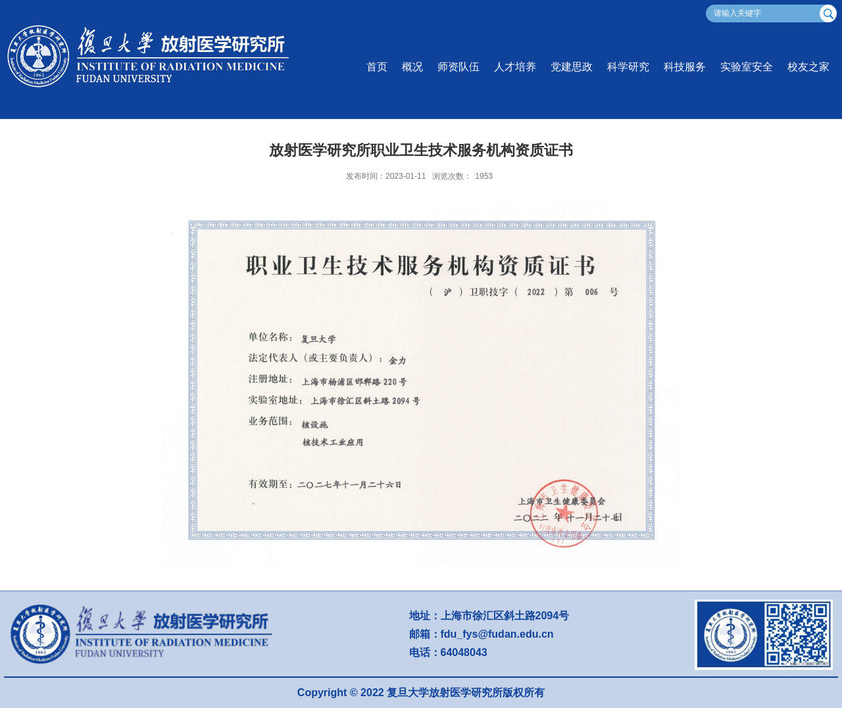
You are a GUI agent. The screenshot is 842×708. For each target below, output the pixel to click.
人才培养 (515, 66)
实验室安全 (746, 66)
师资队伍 (458, 66)
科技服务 (685, 66)
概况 (412, 66)
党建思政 (572, 66)
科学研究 (628, 66)
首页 (376, 66)
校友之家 (808, 66)
